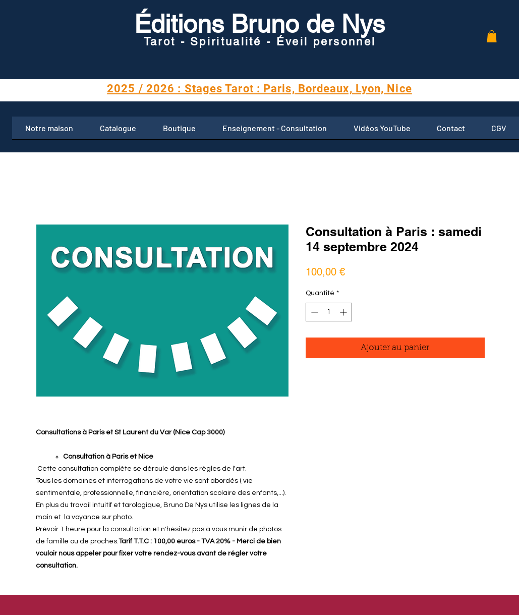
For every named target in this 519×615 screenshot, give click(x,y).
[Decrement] (313, 312)
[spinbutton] (329, 312)
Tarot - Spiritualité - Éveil (228, 41)
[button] (492, 36)
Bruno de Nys (304, 23)
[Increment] (344, 312)
